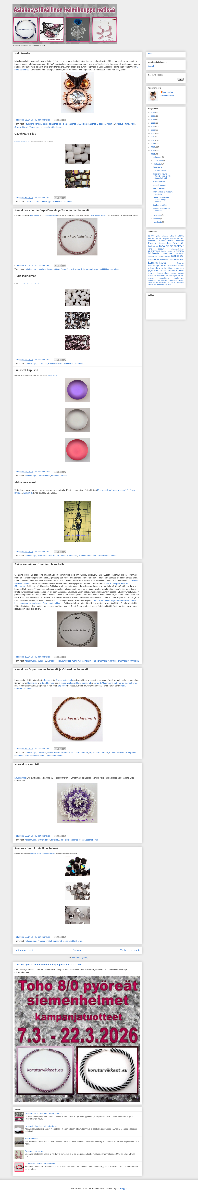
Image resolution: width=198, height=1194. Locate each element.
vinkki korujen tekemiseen (157, 283)
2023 (153, 123)
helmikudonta (153, 253)
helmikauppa (46, 201)
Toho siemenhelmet (89, 269)
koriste (150, 260)
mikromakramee (175, 265)
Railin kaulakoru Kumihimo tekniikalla (40, 564)
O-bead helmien (47, 683)
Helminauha (22, 53)
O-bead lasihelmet (63, 680)
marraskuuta (158, 160)
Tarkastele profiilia (167, 95)
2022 (153, 126)
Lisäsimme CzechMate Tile (22, 142)
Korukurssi (42, 363)
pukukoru (163, 271)
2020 (153, 133)
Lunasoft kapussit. (53, 375)
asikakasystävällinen (177, 249)
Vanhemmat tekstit (130, 950)
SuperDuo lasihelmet (70, 269)
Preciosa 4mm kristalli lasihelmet (36, 848)
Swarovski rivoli (21, 127)
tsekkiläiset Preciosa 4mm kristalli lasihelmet (42, 853)
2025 (153, 116)
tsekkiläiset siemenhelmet (158, 280)
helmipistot (179, 253)
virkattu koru (173, 283)
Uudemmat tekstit (24, 950)
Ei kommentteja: (42, 120)
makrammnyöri (59, 556)
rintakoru (55, 840)
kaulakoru (29, 124)
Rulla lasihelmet (25, 275)
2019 (153, 137)
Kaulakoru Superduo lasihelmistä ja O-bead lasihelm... (162, 199)
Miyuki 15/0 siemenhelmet (105, 683)
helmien (26, 583)
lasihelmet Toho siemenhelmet (62, 124)
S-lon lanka (72, 556)
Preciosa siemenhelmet (159, 243)
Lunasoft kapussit (26, 370)
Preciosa (151, 241)
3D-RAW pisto (154, 236)
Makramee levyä (104, 490)
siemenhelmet (162, 273)
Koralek (151, 66)
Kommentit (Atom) (80, 958)
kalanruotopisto (164, 256)
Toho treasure (35, 127)
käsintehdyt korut (157, 265)
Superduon (32, 683)
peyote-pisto (153, 271)
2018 (153, 140)
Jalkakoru (165, 236)
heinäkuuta (157, 222)
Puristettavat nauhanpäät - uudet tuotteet (43, 1114)
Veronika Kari (168, 92)
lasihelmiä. (28, 493)
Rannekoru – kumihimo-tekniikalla (40, 1164)
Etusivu (77, 950)
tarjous (165, 276)
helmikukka (167, 253)
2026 (153, 113)
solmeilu (173, 273)
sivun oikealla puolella (98, 215)
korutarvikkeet (41, 124)
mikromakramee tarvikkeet (160, 268)
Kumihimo (76, 661)
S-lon (45, 603)
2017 (153, 144)
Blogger (123, 1189)
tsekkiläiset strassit (176, 280)
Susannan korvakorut (34, 1151)
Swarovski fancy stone (125, 124)
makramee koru (45, 556)
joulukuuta (157, 157)
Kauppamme (20, 778)
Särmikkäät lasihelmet (34, 756)
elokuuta (156, 219)
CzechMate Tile (32, 201)
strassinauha (158, 276)
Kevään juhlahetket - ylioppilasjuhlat (41, 1126)
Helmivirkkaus (31, 1139)
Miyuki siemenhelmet (86, 124)
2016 (153, 147)
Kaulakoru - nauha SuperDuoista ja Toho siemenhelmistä (52, 210)
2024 (153, 120)
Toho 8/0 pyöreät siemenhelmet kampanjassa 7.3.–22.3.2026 (48, 964)
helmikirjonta (179, 251)
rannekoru (134, 661)
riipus (181, 271)
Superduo (47, 680)
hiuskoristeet (152, 256)
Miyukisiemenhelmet (120, 600)
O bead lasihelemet (105, 124)
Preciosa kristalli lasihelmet (50, 941)
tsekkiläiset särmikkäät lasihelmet (76, 683)
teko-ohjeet (173, 276)
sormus (181, 273)
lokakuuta (157, 164)
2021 (153, 130)
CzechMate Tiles (25, 133)
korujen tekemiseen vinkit (163, 260)
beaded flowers (166, 251)
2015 (153, 150)
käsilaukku (180, 263)
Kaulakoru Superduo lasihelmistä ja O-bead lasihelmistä (52, 669)
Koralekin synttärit (27, 764)
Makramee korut (25, 482)
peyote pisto (179, 268)
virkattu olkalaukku (163, 285)
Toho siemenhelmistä (49, 215)
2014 (153, 154)
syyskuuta (157, 215)
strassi (150, 276)
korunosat (179, 259)
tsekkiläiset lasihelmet (53, 127)
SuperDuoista (34, 215)
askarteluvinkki (154, 251)
